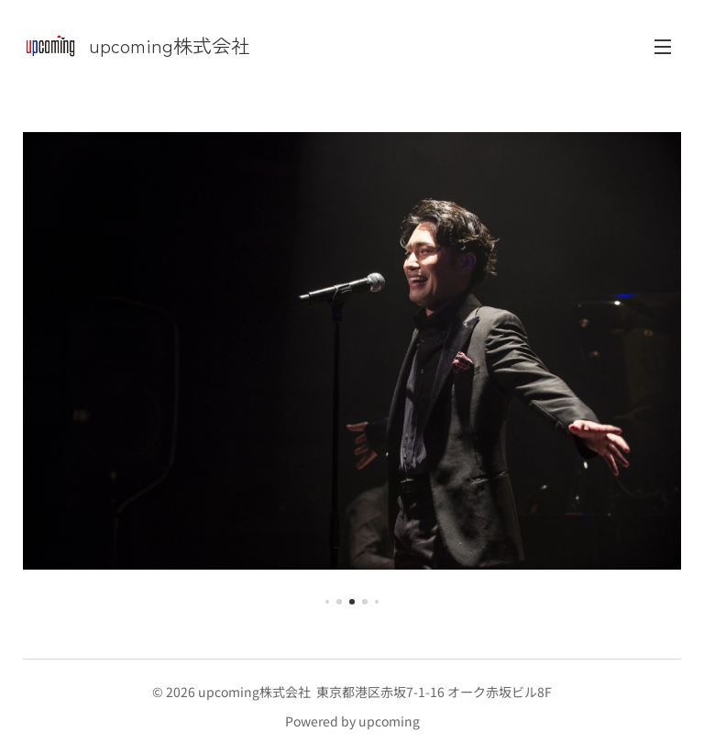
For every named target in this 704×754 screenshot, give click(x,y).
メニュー (662, 47)
